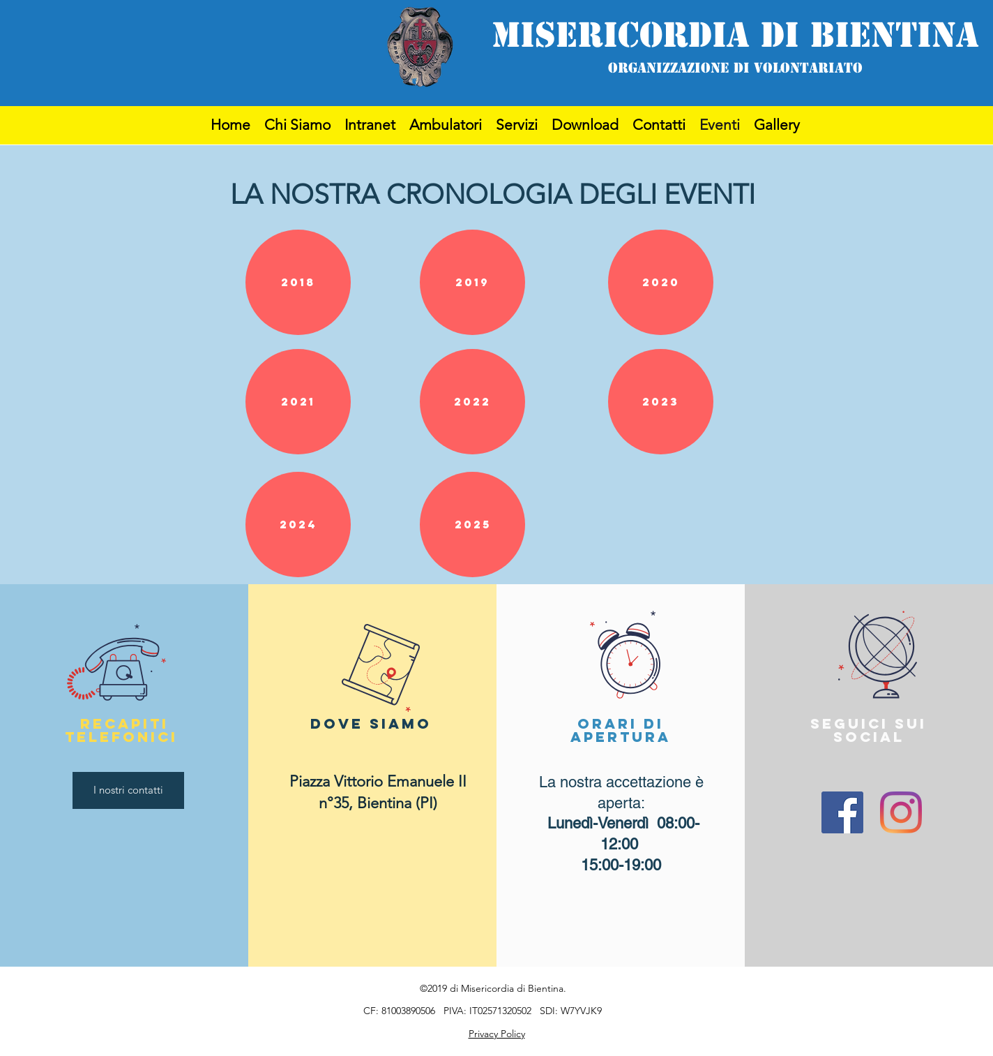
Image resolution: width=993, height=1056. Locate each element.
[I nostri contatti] (128, 790)
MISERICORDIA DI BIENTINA (735, 35)
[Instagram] (901, 812)
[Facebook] (842, 812)
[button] (298, 282)
